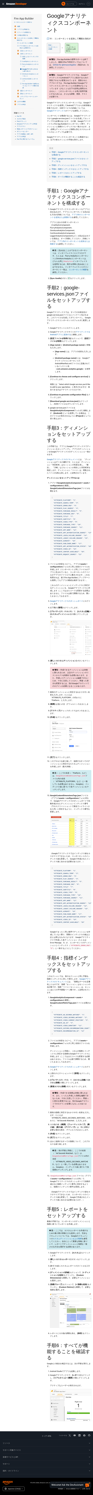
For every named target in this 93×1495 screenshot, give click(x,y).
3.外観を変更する (22, 35)
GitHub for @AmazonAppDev (64, 65)
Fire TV (19, 116)
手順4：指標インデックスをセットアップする (70, 169)
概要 (18, 26)
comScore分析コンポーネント (30, 80)
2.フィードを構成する (24, 32)
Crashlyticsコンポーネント (30, 61)
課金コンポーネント (26, 94)
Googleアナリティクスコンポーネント (30, 70)
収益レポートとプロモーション (27, 129)
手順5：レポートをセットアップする (66, 173)
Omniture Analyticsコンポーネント (30, 75)
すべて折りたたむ (18, 22)
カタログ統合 (21, 119)
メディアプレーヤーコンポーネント (29, 98)
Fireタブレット (22, 121)
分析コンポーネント (26, 54)
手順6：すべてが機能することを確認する (68, 177)
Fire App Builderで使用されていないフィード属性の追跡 (30, 86)
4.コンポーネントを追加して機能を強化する (28, 39)
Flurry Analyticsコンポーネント (30, 65)
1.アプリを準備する (23, 29)
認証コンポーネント (26, 91)
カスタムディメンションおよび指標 (67, 1238)
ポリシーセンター (23, 131)
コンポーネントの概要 (26, 43)
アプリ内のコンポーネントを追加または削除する (29, 47)
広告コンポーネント (26, 51)
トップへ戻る (46, 1436)
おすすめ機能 (21, 101)
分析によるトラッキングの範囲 (30, 58)
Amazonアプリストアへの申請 (27, 124)
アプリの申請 (21, 104)
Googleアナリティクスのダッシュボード (66, 601)
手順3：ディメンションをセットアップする (69, 165)
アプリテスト (21, 126)
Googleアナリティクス (56, 111)
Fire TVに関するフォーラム (26, 139)
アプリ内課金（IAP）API (25, 134)
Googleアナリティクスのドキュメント (62, 459)
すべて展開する (28, 22)
